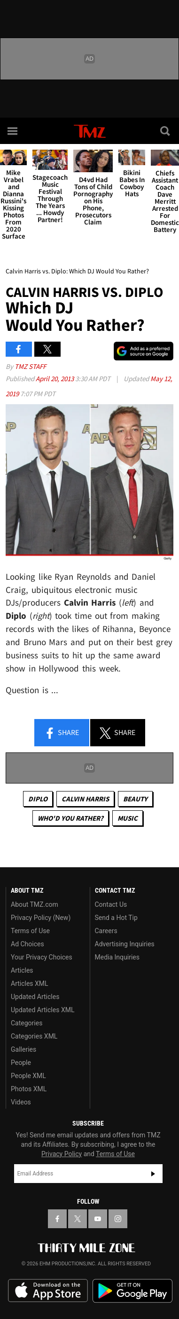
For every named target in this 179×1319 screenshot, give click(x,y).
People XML (28, 1075)
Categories (26, 1023)
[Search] (166, 131)
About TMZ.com (34, 904)
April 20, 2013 (55, 378)
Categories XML (34, 1036)
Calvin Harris (85, 798)
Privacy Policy (61, 1154)
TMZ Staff (30, 366)
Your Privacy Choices (41, 957)
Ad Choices (27, 944)
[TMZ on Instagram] (118, 1218)
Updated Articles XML (42, 1010)
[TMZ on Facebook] (57, 1218)
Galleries (23, 1049)
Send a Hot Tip (116, 917)
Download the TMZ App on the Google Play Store (132, 1291)
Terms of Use (30, 931)
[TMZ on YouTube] (97, 1218)
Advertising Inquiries (125, 944)
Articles (22, 970)
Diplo (37, 798)
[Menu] (13, 131)
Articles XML (29, 983)
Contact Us (111, 904)
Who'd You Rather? (70, 818)
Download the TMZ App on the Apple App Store (48, 1291)
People (21, 1062)
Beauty (135, 798)
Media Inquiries (117, 957)
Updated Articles (35, 996)
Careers (106, 931)
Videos (21, 1102)
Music (127, 818)
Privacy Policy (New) (40, 917)
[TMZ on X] (77, 1218)
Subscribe (153, 1173)
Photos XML (29, 1089)
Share (61, 733)
